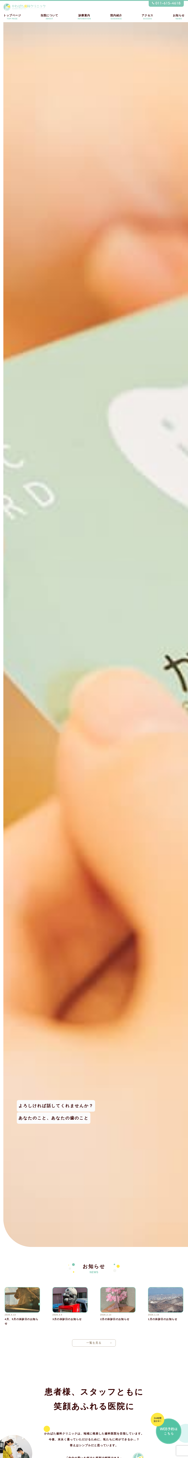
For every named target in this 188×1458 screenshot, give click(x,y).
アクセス (147, 17)
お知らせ (179, 17)
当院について (49, 17)
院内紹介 (116, 17)
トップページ (12, 17)
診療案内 (84, 17)
